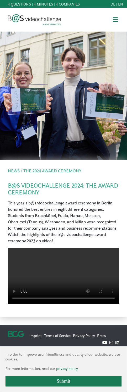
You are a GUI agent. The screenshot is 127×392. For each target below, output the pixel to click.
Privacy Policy (84, 335)
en (120, 4)
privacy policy (67, 368)
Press (101, 335)
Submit (63, 381)
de (112, 4)
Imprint (35, 335)
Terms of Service (57, 335)
